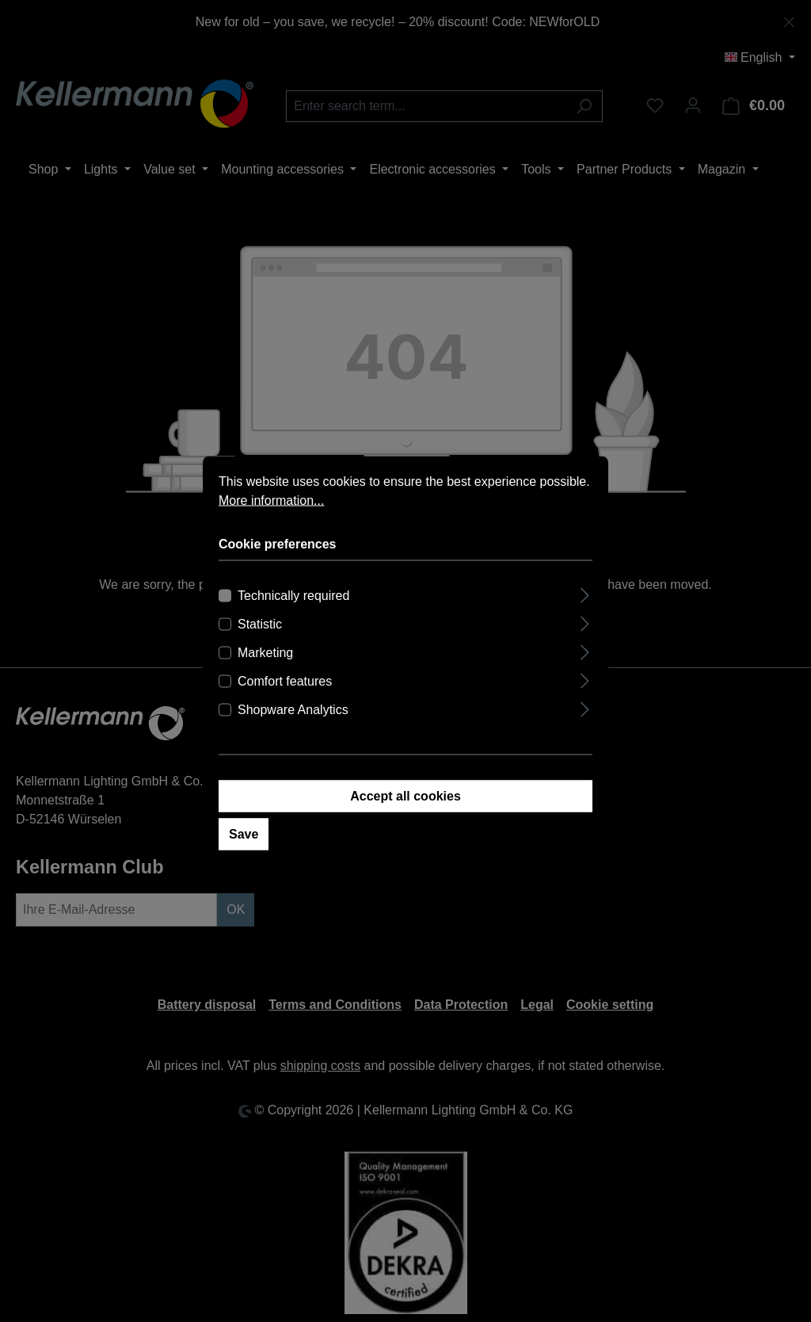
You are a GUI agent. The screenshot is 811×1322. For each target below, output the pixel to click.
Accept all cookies (405, 799)
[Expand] (584, 596)
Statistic (260, 627)
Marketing (265, 656)
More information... (271, 503)
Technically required (293, 599)
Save (243, 837)
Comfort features (285, 684)
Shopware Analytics (293, 713)
